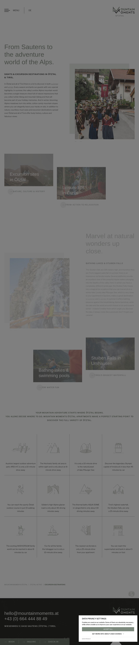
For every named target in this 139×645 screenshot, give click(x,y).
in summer (90, 302)
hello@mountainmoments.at (31, 613)
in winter (102, 302)
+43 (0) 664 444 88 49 (25, 618)
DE (30, 10)
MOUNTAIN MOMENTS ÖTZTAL (15, 585)
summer (54, 85)
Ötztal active (36, 585)
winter (10, 88)
